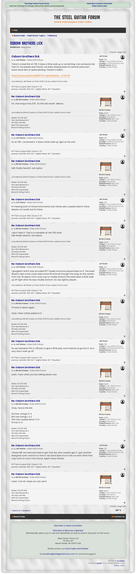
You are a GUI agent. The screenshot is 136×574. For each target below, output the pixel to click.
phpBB (99, 563)
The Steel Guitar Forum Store (36, 3)
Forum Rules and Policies (76, 548)
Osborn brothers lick (26, 43)
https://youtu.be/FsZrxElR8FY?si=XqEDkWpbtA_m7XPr (39, 75)
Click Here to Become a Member (68, 530)
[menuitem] (14, 30)
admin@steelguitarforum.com (60, 554)
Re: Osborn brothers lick (25, 96)
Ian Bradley (121, 561)
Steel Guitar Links (99, 6)
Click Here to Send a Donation (99, 3)
